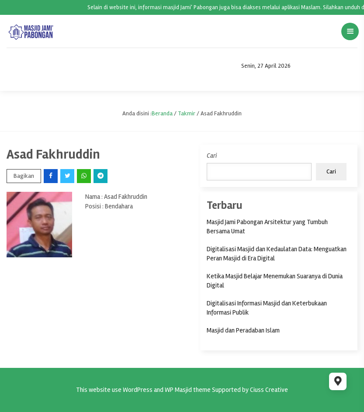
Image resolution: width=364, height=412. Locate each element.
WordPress (138, 390)
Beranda (162, 113)
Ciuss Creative (269, 390)
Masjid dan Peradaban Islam (243, 330)
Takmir (186, 113)
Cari (212, 155)
